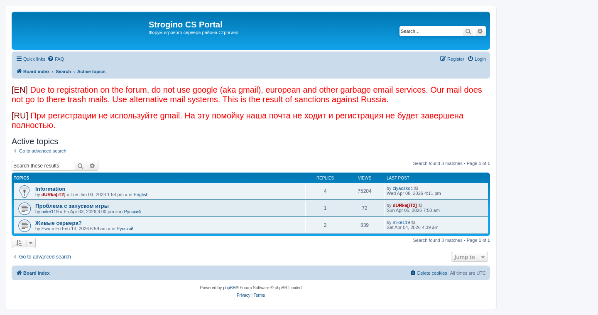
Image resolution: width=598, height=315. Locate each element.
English (141, 194)
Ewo (46, 228)
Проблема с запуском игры (72, 206)
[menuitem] (55, 59)
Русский (132, 211)
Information (50, 189)
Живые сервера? (58, 223)
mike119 (50, 211)
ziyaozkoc (403, 188)
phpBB (229, 287)
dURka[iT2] (54, 194)
